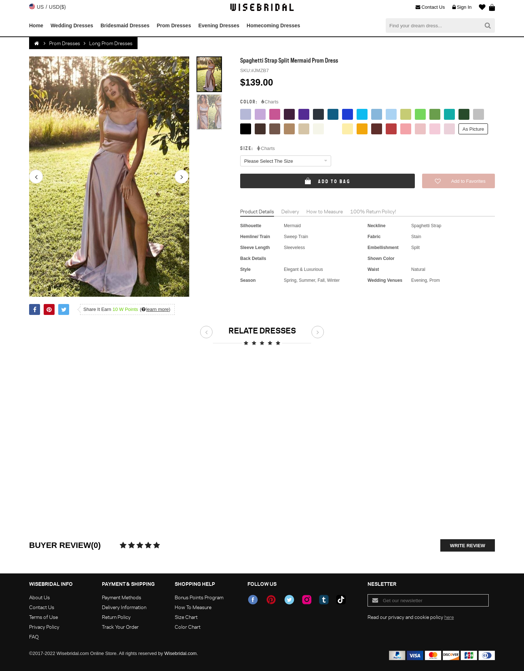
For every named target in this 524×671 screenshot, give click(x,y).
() (155, 309)
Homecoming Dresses (273, 25)
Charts (269, 102)
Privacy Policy (44, 627)
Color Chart (188, 627)
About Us (39, 597)
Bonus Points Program (199, 597)
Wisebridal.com (180, 653)
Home (36, 25)
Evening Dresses (218, 25)
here (449, 617)
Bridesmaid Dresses (125, 25)
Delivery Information (124, 607)
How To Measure (193, 607)
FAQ (34, 636)
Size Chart (186, 617)
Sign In (462, 7)
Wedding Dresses (72, 25)
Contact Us (430, 7)
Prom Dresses (174, 25)
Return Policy (116, 617)
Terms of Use (43, 617)
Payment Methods (121, 597)
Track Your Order (120, 627)
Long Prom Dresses (110, 43)
